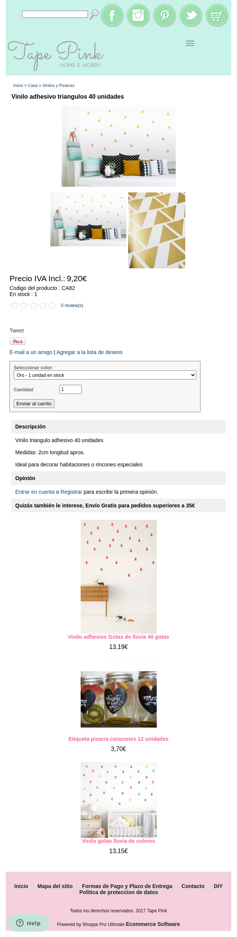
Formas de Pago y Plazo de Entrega (127, 886)
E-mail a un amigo (31, 352)
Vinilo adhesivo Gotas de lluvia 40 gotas (118, 637)
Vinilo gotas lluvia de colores (118, 841)
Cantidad (23, 389)
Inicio (18, 85)
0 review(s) (72, 305)
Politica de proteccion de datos (119, 892)
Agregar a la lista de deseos (89, 352)
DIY (218, 886)
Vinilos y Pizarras (58, 85)
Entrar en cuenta (35, 492)
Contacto (193, 886)
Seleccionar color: (33, 367)
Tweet (17, 331)
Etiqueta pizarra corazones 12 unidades (118, 739)
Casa (33, 85)
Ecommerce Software (153, 924)
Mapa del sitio (55, 886)
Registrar (71, 492)
